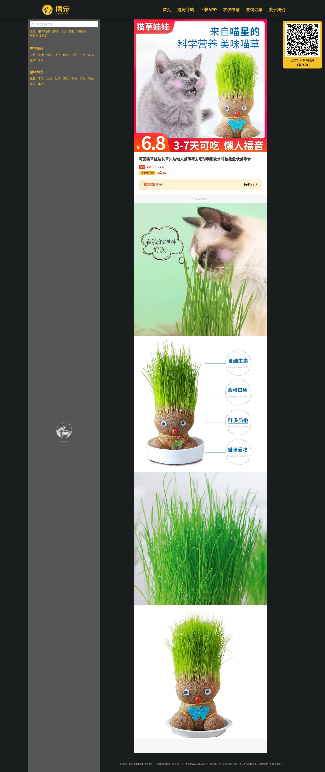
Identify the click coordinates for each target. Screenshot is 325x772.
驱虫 (33, 31)
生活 (82, 54)
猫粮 (55, 31)
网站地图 (264, 763)
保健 (66, 54)
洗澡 (91, 54)
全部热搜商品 (38, 35)
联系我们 (277, 763)
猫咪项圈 (44, 31)
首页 (167, 9)
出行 (41, 83)
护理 (74, 54)
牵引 (41, 60)
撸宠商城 (185, 9)
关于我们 (277, 9)
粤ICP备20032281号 (196, 763)
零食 (41, 54)
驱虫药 (81, 31)
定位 (63, 31)
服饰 (33, 60)
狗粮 (72, 31)
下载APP (208, 9)
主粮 (33, 54)
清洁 (58, 54)
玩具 (49, 54)
